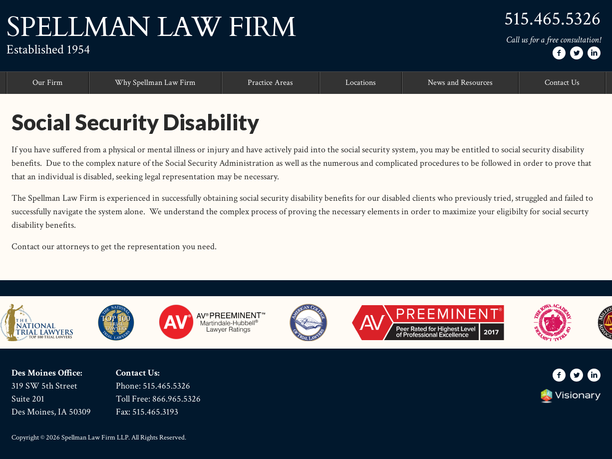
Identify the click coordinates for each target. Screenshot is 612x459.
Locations (360, 82)
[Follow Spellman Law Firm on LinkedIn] (594, 52)
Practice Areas (270, 82)
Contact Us (562, 82)
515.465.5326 (552, 18)
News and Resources (460, 82)
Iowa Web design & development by (571, 396)
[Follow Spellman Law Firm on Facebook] (559, 52)
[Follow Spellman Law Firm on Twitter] (576, 52)
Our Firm (47, 82)
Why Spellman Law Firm (155, 82)
